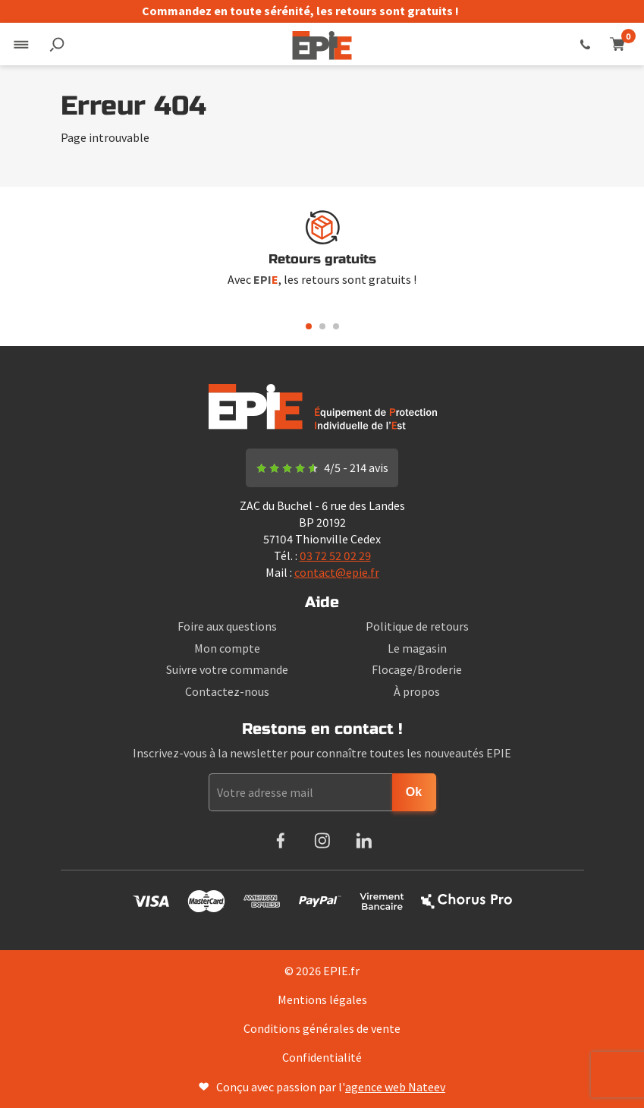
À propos (417, 691)
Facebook (280, 840)
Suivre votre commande (227, 669)
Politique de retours (417, 626)
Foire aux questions (227, 626)
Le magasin (417, 648)
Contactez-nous (227, 691)
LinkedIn (363, 840)
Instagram (322, 840)
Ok (414, 791)
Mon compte (227, 648)
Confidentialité (322, 1057)
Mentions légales (322, 999)
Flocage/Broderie (417, 669)
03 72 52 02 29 (585, 44)
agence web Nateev (395, 1086)
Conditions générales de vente (322, 1028)
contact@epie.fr (336, 572)
